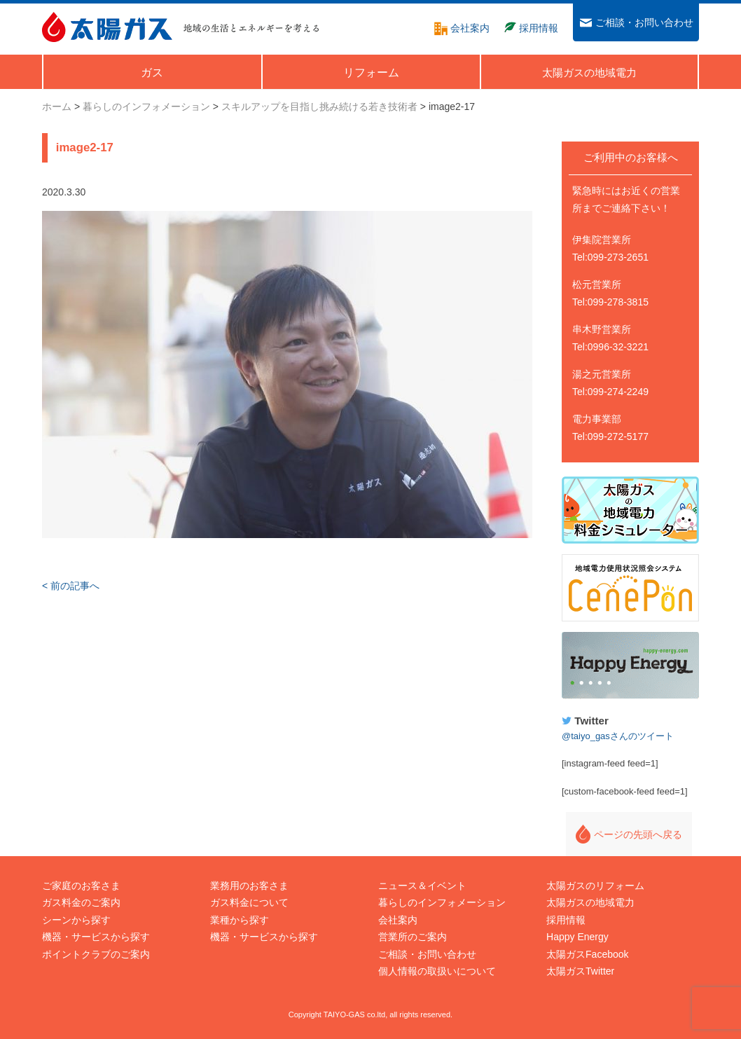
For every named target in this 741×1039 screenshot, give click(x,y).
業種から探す (239, 920)
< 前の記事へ (70, 585)
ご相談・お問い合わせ (427, 954)
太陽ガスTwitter (580, 971)
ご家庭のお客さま (81, 885)
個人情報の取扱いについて (437, 971)
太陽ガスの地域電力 (590, 902)
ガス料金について (249, 902)
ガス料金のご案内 (81, 902)
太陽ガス (107, 27)
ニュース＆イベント (422, 885)
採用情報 (566, 920)
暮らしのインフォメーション (442, 902)
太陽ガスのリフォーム (595, 885)
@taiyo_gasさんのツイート (618, 736)
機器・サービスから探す (96, 936)
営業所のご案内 (412, 936)
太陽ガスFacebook (587, 954)
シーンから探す (76, 920)
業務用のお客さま (249, 885)
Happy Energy (630, 665)
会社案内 (397, 920)
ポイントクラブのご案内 (96, 954)
